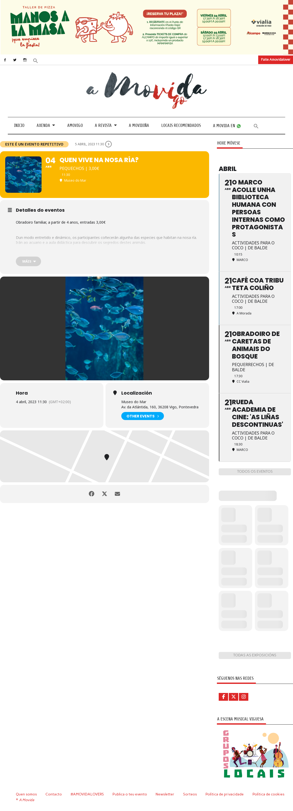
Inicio (19, 125)
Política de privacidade (224, 794)
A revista (103, 125)
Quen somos (26, 794)
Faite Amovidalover (275, 59)
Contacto (53, 794)
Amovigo (75, 125)
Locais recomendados (181, 125)
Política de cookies (268, 794)
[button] (35, 60)
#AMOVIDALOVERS (87, 794)
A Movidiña (139, 125)
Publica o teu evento (129, 794)
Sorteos (190, 794)
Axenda (43, 125)
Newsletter (165, 794)
